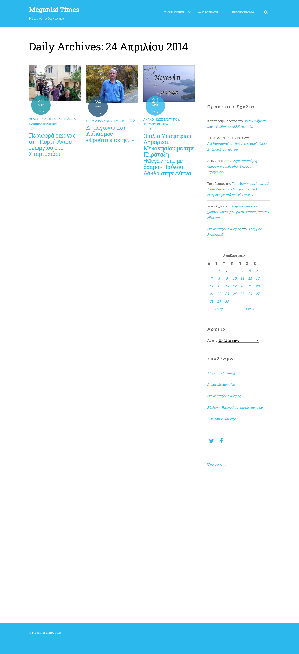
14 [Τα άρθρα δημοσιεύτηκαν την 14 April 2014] (211, 286)
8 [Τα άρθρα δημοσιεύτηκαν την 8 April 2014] (219, 278)
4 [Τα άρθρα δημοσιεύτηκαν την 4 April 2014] (242, 271)
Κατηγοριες (174, 12)
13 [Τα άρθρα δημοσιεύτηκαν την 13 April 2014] (257, 278)
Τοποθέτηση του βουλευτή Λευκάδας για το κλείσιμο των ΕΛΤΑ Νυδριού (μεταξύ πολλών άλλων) (238, 189)
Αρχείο (212, 340)
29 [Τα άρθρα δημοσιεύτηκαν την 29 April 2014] (219, 301)
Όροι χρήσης (216, 464)
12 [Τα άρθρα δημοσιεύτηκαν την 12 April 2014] (250, 278)
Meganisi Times (43, 633)
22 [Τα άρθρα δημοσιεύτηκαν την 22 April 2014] (219, 294)
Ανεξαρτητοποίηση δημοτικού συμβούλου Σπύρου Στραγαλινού (232, 166)
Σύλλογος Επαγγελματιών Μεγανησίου (235, 407)
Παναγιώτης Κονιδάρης (224, 229)
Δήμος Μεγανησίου (221, 384)
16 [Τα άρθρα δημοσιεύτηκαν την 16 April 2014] (227, 286)
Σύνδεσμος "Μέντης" (222, 419)
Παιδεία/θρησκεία (43, 123)
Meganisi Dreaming (221, 373)
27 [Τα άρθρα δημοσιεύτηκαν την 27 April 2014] (257, 294)
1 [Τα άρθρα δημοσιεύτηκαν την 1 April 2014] (219, 271)
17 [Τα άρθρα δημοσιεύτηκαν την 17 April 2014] (234, 286)
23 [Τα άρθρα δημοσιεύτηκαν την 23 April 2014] (227, 294)
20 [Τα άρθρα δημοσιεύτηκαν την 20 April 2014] (257, 286)
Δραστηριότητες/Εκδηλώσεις (52, 119)
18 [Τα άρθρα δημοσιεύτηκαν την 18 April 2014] (242, 286)
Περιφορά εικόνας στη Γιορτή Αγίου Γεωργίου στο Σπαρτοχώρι (52, 145)
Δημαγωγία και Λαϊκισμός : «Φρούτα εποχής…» (110, 134)
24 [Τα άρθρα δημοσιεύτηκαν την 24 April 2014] (234, 294)
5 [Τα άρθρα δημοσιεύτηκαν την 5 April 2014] (250, 271)
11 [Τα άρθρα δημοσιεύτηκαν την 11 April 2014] (242, 278)
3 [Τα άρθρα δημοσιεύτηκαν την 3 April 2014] (234, 271)
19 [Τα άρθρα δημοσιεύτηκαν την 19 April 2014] (250, 286)
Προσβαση (208, 12)
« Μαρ (219, 309)
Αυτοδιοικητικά (155, 124)
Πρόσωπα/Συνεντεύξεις (105, 120)
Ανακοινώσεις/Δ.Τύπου (161, 119)
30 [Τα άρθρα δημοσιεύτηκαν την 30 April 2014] (227, 301)
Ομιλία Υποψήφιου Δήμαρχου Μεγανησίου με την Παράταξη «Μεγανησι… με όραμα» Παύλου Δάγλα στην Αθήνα (168, 154)
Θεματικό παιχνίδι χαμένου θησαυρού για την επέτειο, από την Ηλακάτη (238, 211)
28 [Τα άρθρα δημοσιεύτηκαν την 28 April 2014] (211, 301)
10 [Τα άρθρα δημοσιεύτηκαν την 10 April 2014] (234, 278)
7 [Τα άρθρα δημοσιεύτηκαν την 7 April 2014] (211, 278)
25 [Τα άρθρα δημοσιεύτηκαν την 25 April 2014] (242, 294)
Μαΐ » (250, 309)
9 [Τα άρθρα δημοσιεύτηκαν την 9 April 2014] (227, 278)
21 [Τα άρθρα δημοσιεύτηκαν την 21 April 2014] (211, 294)
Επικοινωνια (243, 12)
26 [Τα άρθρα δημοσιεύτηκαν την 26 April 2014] (250, 294)
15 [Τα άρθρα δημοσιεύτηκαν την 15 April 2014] (219, 286)
